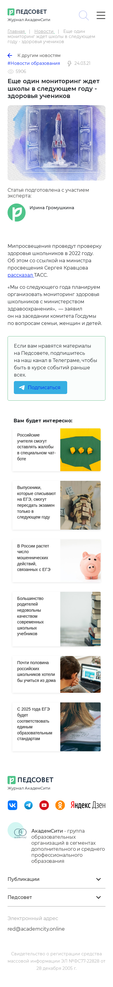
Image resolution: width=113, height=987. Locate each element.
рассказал (21, 275)
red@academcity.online (36, 929)
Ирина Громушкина (52, 207)
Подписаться (44, 387)
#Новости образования (34, 63)
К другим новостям (34, 55)
